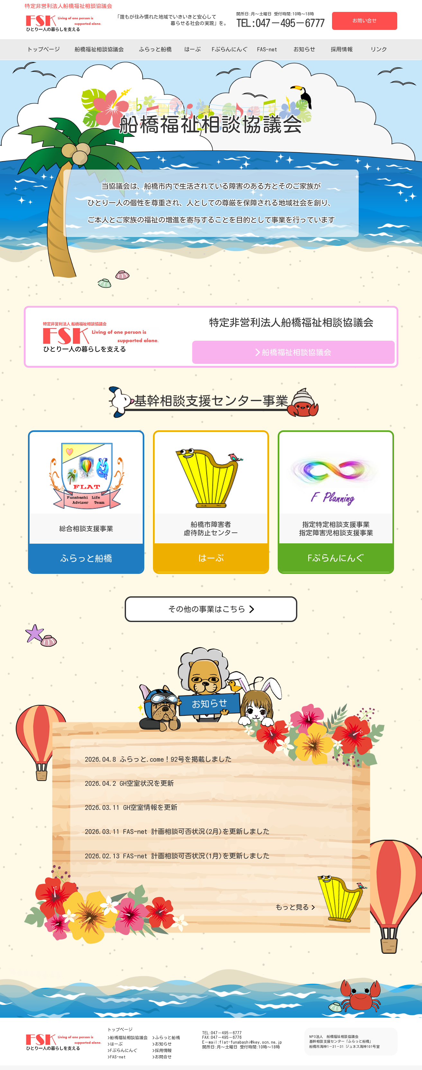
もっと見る (295, 907)
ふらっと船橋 (155, 49)
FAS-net (267, 49)
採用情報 (342, 49)
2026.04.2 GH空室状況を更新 (129, 783)
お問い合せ (365, 20)
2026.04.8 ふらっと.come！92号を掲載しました (158, 759)
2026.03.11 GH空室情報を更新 (131, 807)
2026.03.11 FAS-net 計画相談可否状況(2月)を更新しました (177, 831)
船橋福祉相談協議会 (99, 49)
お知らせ (304, 49)
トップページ (43, 49)
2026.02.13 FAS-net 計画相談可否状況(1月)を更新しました (177, 856)
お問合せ (161, 1057)
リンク (379, 49)
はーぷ (192, 49)
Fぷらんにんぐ (229, 49)
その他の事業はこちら (211, 609)
